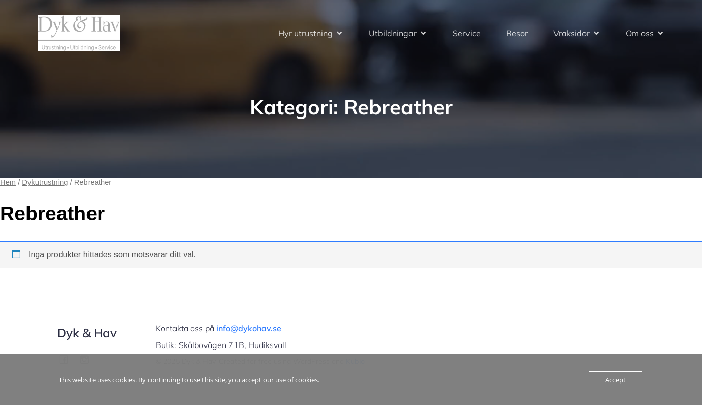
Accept (615, 379)
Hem (8, 182)
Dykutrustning (45, 182)
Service (467, 33)
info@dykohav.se (248, 328)
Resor (517, 33)
